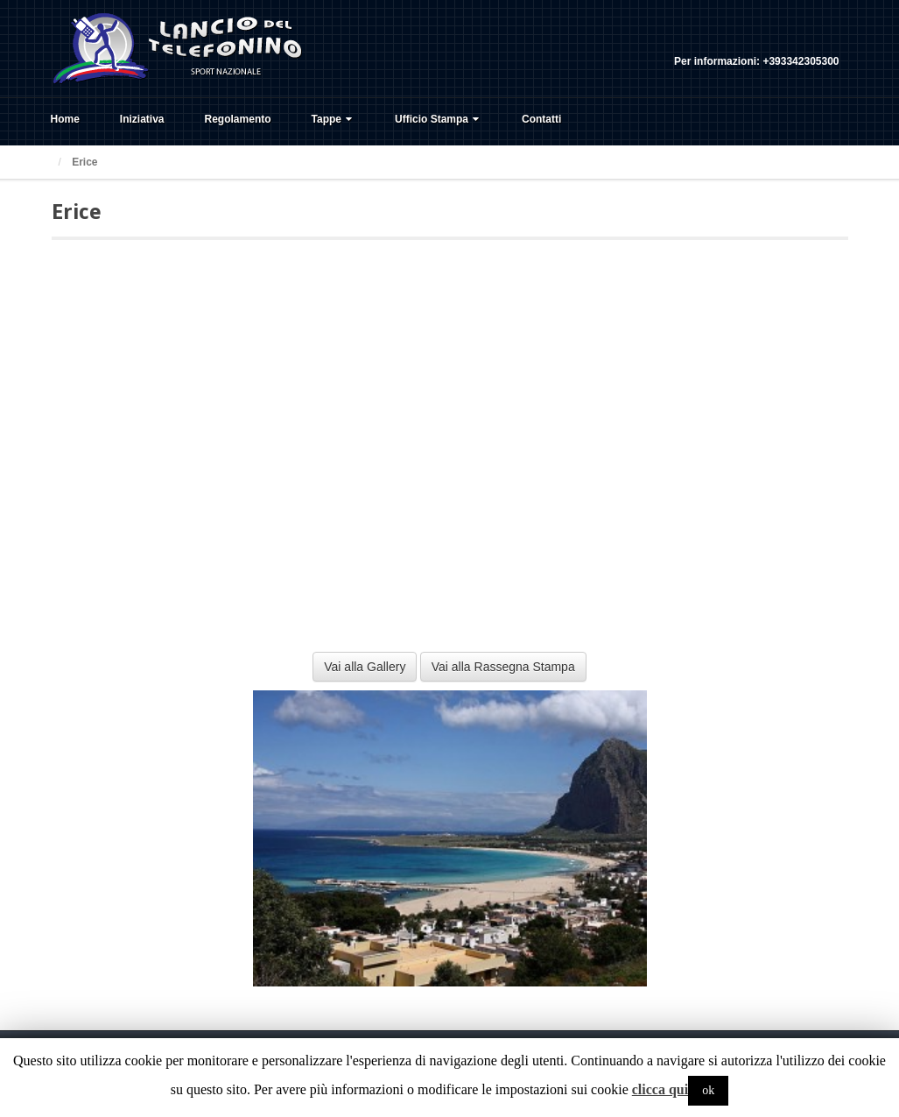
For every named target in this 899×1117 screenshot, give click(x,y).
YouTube (826, 37)
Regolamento (238, 119)
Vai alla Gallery (364, 667)
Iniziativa (142, 119)
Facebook (779, 37)
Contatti (541, 119)
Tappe (333, 119)
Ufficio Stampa (438, 119)
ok (708, 1090)
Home (65, 119)
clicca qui (660, 1089)
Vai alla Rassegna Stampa (503, 667)
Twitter (802, 37)
